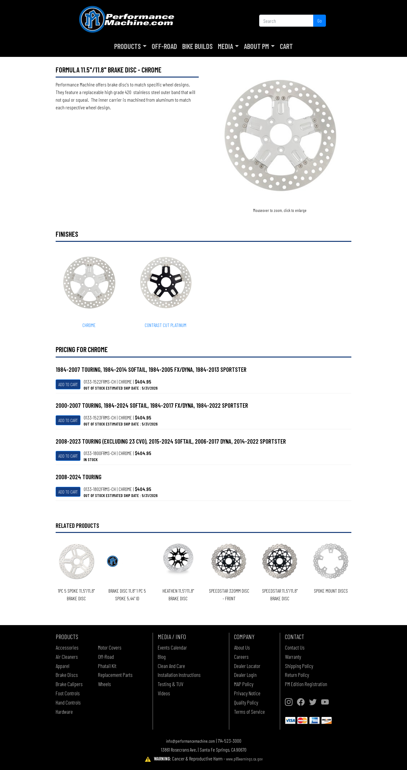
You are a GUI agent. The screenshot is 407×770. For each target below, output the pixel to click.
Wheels (104, 684)
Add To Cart (68, 384)
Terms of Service (249, 711)
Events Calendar (172, 647)
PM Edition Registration (306, 684)
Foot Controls (68, 693)
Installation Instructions (179, 674)
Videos (164, 693)
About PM (256, 46)
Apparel (62, 666)
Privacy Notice (247, 693)
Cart (286, 46)
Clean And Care (171, 666)
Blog (162, 656)
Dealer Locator (247, 666)
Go (319, 20)
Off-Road (164, 46)
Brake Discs (67, 674)
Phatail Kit (107, 666)
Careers (241, 656)
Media (225, 46)
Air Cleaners (67, 656)
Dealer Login (245, 674)
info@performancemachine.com (190, 741)
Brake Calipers (69, 684)
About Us (242, 647)
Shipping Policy (299, 666)
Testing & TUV (170, 684)
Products (127, 46)
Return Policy (297, 674)
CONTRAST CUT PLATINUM (165, 325)
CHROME (89, 325)
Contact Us (295, 647)
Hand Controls (68, 702)
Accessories (67, 647)
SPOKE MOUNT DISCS (331, 591)
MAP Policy (243, 684)
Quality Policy (246, 702)
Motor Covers (109, 647)
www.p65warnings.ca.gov (244, 758)
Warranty (293, 656)
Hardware (64, 711)
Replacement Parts (115, 674)
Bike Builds (197, 46)
